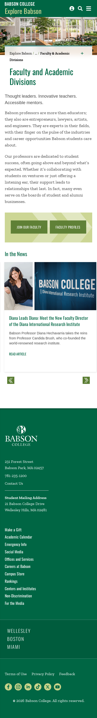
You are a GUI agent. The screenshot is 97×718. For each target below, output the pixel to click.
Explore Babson (23, 11)
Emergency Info (16, 544)
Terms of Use (16, 674)
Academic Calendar (18, 537)
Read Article (17, 353)
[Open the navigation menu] (88, 8)
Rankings (11, 581)
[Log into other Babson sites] (71, 8)
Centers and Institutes (20, 588)
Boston (15, 638)
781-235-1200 (16, 475)
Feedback (67, 674)
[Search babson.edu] (80, 8)
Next (86, 380)
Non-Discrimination (18, 596)
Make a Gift (13, 530)
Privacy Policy (43, 674)
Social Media (14, 552)
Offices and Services (19, 559)
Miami (13, 646)
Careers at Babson (17, 566)
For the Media (14, 603)
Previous (10, 380)
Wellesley (19, 630)
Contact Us (14, 483)
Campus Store (14, 574)
